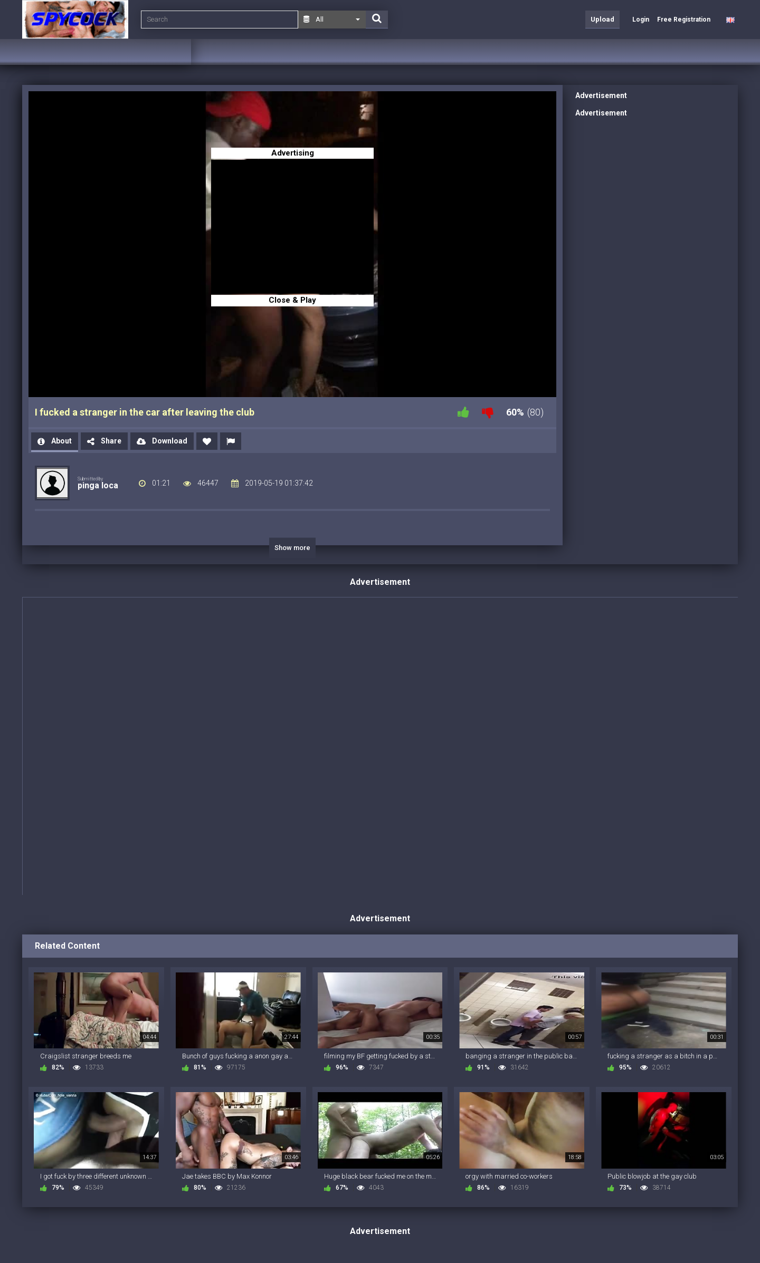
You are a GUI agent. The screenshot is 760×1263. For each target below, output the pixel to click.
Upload (602, 19)
